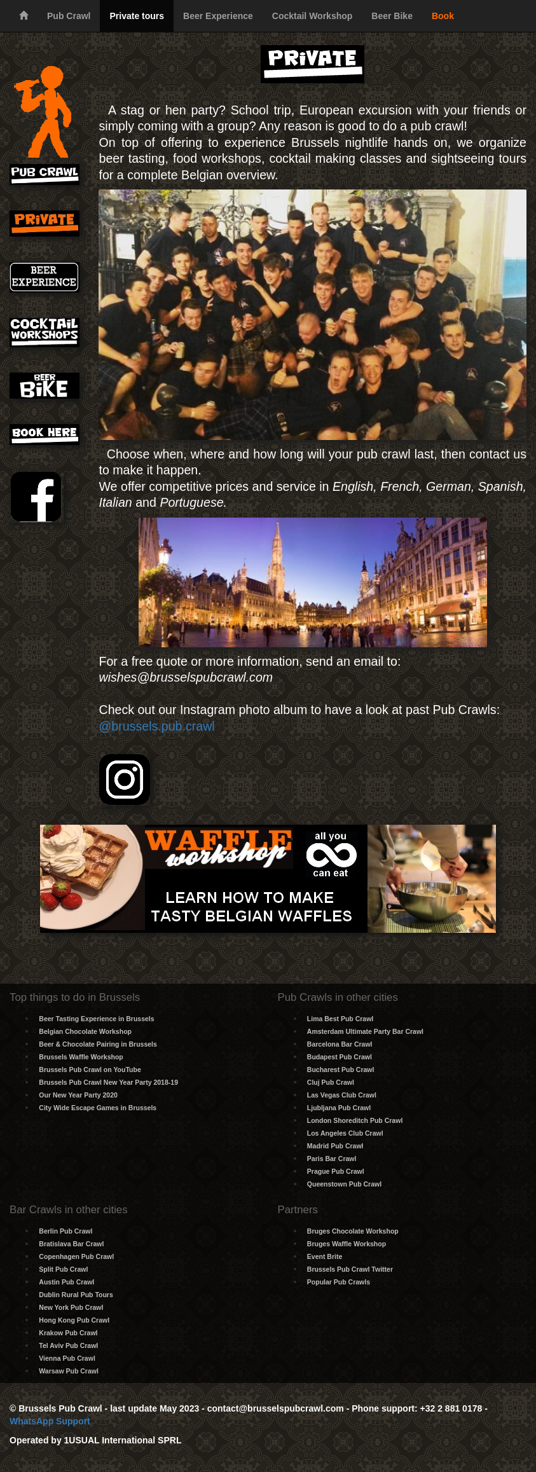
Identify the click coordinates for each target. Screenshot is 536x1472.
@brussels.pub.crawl (156, 726)
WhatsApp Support (50, 1421)
